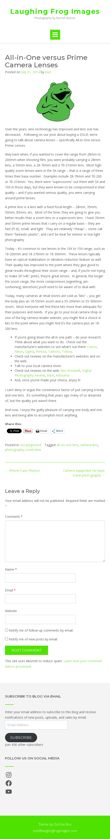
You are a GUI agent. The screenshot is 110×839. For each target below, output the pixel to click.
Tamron (54, 351)
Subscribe (21, 737)
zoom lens (33, 449)
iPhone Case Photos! (22, 470)
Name (11, 569)
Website (11, 611)
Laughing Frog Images (55, 11)
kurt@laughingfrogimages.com (55, 831)
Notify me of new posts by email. (33, 639)
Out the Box (63, 824)
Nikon (19, 351)
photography (14, 449)
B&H (50, 375)
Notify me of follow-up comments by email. (41, 630)
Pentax (41, 351)
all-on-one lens (67, 445)
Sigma (29, 351)
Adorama (62, 375)
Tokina (67, 351)
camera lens (89, 445)
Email (10, 590)
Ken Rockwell (70, 370)
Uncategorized (30, 445)
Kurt (48, 72)
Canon (92, 347)
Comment (14, 516)
